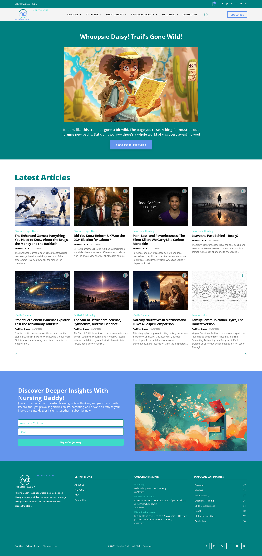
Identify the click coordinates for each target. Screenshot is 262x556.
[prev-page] (17, 354)
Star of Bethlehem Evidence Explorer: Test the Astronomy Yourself (42, 322)
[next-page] (244, 354)
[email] (71, 431)
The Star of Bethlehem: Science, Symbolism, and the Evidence (97, 322)
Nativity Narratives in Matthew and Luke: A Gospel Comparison (159, 322)
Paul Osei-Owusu (22, 248)
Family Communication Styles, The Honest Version (217, 322)
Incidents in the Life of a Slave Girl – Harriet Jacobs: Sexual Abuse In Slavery (160, 517)
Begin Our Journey (70, 442)
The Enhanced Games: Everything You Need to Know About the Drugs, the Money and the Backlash (42, 239)
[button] (206, 15)
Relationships (199, 315)
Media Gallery (23, 315)
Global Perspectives (26, 231)
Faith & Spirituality (84, 315)
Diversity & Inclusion (145, 512)
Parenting (139, 484)
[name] (71, 422)
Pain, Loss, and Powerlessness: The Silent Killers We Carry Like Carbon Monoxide (159, 239)
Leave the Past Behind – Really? (215, 235)
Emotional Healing (143, 231)
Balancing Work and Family (150, 488)
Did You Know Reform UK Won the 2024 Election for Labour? (99, 237)
